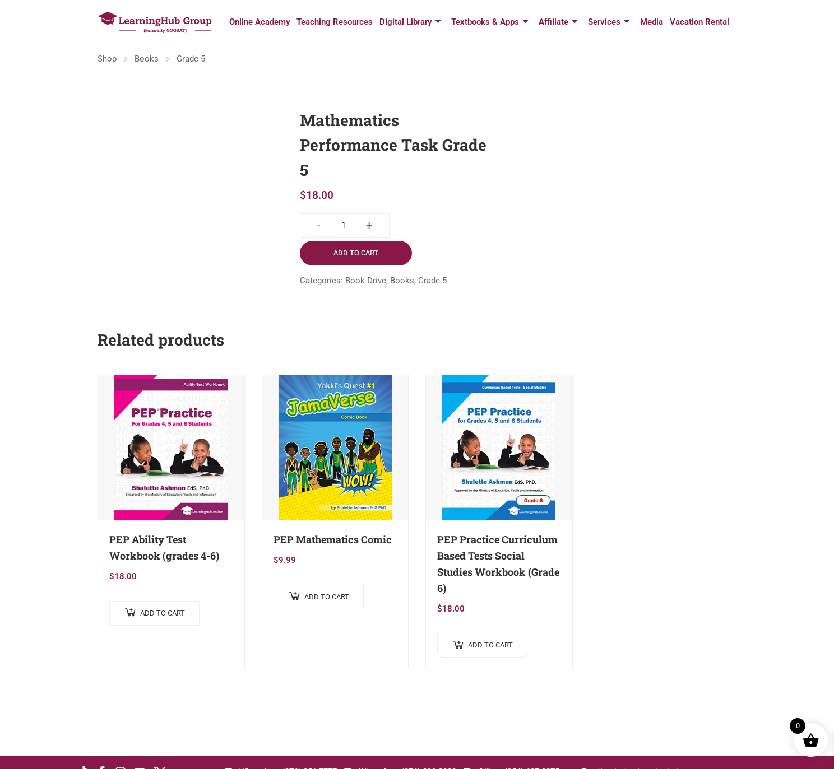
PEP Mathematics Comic (333, 539)
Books (147, 59)
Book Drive (365, 281)
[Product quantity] (343, 225)
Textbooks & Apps (490, 22)
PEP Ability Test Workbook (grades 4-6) (164, 547)
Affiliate (558, 22)
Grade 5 (191, 59)
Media (651, 22)
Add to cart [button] (162, 613)
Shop (107, 59)
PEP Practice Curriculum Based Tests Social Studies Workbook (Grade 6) (498, 563)
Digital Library (410, 22)
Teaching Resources (334, 22)
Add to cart (355, 253)
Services (609, 22)
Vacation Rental (699, 22)
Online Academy (259, 22)
